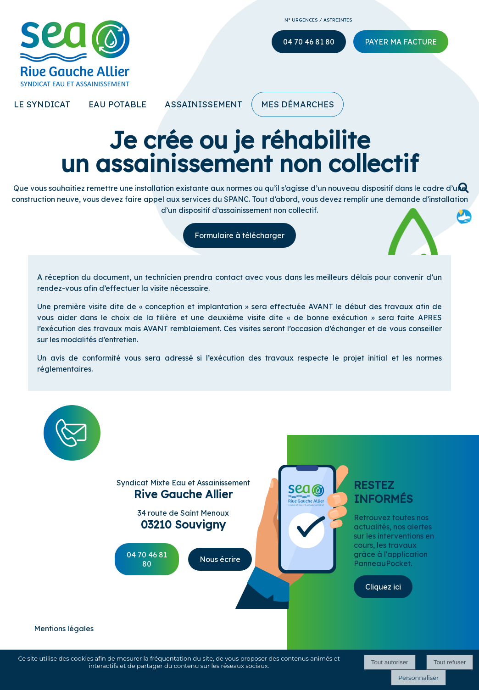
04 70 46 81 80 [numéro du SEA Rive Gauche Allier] (308, 41)
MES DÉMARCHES (297, 104)
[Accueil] (64, 49)
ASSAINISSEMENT (203, 104)
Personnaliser (418, 677)
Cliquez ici (383, 586)
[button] (464, 187)
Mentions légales (64, 628)
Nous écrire (220, 559)
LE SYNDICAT (42, 104)
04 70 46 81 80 (147, 559)
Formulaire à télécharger (239, 235)
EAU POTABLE (117, 104)
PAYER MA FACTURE (401, 41)
